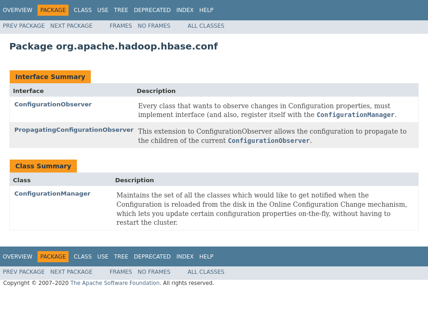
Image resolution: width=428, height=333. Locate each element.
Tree (121, 10)
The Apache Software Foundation (115, 283)
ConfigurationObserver (53, 104)
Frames (121, 26)
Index (185, 10)
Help (206, 10)
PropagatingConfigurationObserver (73, 129)
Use (102, 10)
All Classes (206, 26)
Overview (17, 10)
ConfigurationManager (52, 193)
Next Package (71, 26)
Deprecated (152, 10)
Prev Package (24, 26)
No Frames (154, 26)
